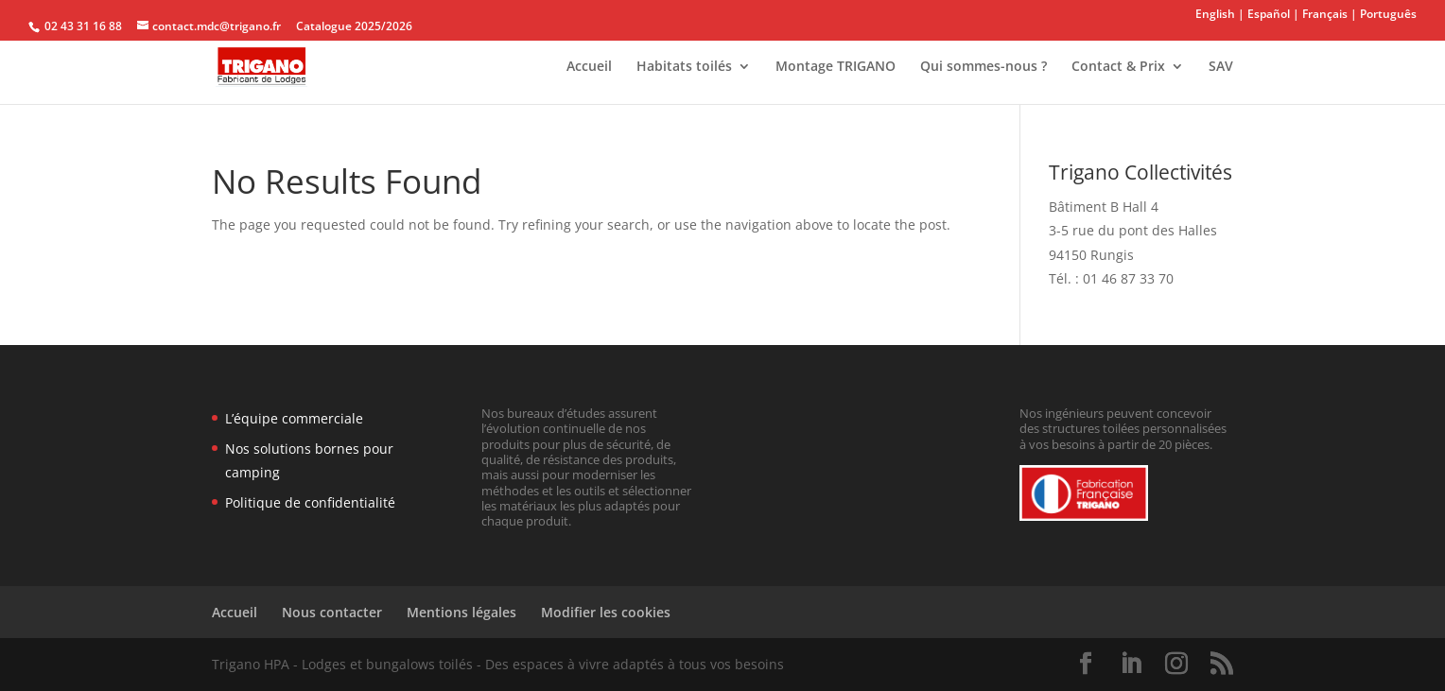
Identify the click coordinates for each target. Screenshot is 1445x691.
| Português (1383, 14)
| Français (1320, 14)
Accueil (589, 67)
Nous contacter (332, 612)
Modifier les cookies (605, 612)
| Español (1264, 14)
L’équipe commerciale (294, 418)
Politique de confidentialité (310, 502)
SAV (1221, 67)
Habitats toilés (684, 67)
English (1216, 14)
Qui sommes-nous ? (983, 67)
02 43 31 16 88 (82, 26)
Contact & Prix (1118, 67)
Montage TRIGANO (835, 67)
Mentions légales (461, 612)
